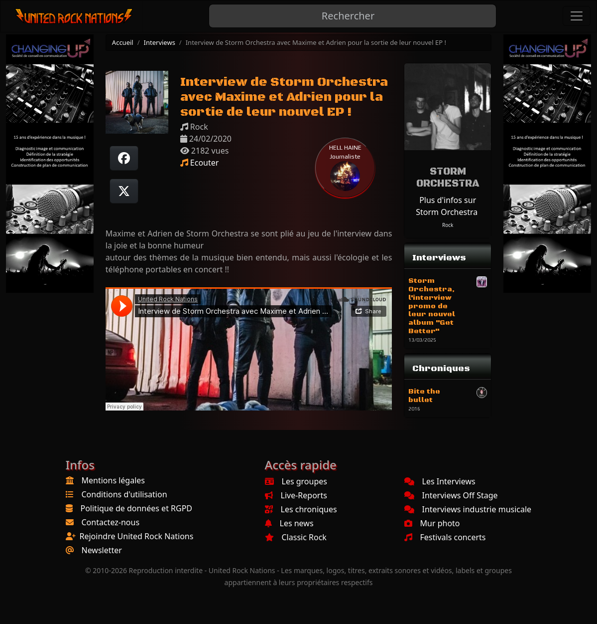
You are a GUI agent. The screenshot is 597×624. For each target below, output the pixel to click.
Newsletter (102, 550)
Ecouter (199, 162)
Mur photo (432, 523)
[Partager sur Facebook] (124, 158)
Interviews (159, 42)
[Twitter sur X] (124, 191)
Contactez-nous (111, 522)
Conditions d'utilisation (124, 494)
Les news (289, 523)
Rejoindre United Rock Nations (137, 536)
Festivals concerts (445, 537)
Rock (447, 224)
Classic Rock (296, 537)
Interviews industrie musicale (468, 509)
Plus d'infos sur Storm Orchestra (447, 206)
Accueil (122, 42)
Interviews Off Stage (451, 495)
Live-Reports (296, 495)
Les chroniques (301, 509)
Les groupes (296, 481)
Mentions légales (113, 480)
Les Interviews (440, 481)
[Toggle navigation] (577, 16)
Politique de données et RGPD (137, 508)
